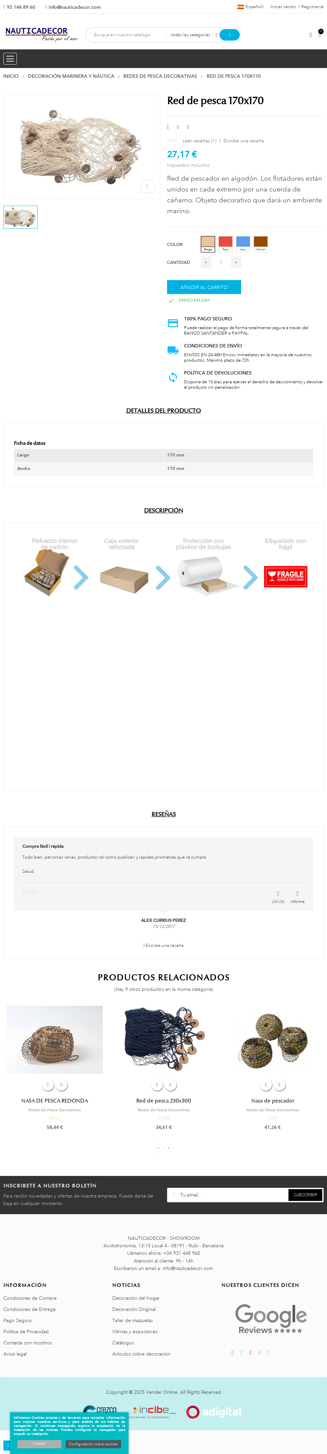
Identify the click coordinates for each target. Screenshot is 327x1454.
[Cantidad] (221, 262)
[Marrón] (261, 244)
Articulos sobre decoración (141, 1354)
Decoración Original (134, 1309)
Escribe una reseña (244, 141)
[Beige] (208, 244)
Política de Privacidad (26, 1331)
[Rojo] (225, 244)
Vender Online (162, 1392)
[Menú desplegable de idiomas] (250, 7)
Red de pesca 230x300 (163, 1100)
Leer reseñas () (199, 141)
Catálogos (123, 1343)
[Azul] (243, 244)
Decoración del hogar (136, 1298)
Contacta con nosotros (27, 1343)
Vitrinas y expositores (135, 1331)
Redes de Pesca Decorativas (54, 1110)
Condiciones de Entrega (29, 1309)
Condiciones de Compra (29, 1298)
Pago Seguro (17, 1320)
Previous (158, 1148)
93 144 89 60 (21, 7)
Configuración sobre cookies (93, 1444)
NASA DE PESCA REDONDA (54, 1100)
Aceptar (39, 1443)
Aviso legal (15, 1354)
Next (168, 1148)
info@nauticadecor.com (75, 7)
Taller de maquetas (132, 1320)
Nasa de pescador (272, 1100)
